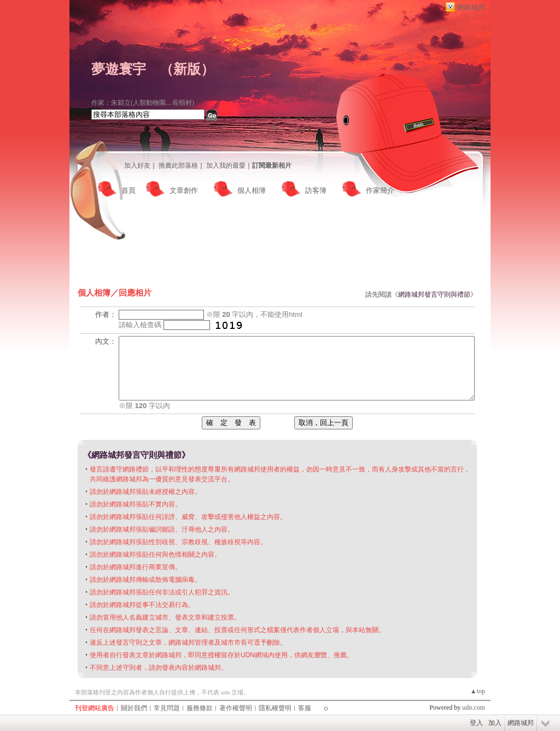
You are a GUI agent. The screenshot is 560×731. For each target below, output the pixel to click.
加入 (494, 723)
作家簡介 (380, 190)
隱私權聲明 (275, 708)
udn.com (473, 707)
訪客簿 (315, 190)
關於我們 (134, 708)
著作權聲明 (235, 708)
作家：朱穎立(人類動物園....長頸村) (142, 103)
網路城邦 (471, 7)
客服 (304, 708)
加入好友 (137, 165)
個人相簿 (251, 190)
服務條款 (199, 708)
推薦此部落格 (178, 165)
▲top (477, 691)
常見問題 (167, 708)
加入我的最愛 (226, 165)
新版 (187, 69)
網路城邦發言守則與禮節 (434, 294)
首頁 (128, 190)
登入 (476, 723)
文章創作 (184, 190)
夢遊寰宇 (118, 69)
